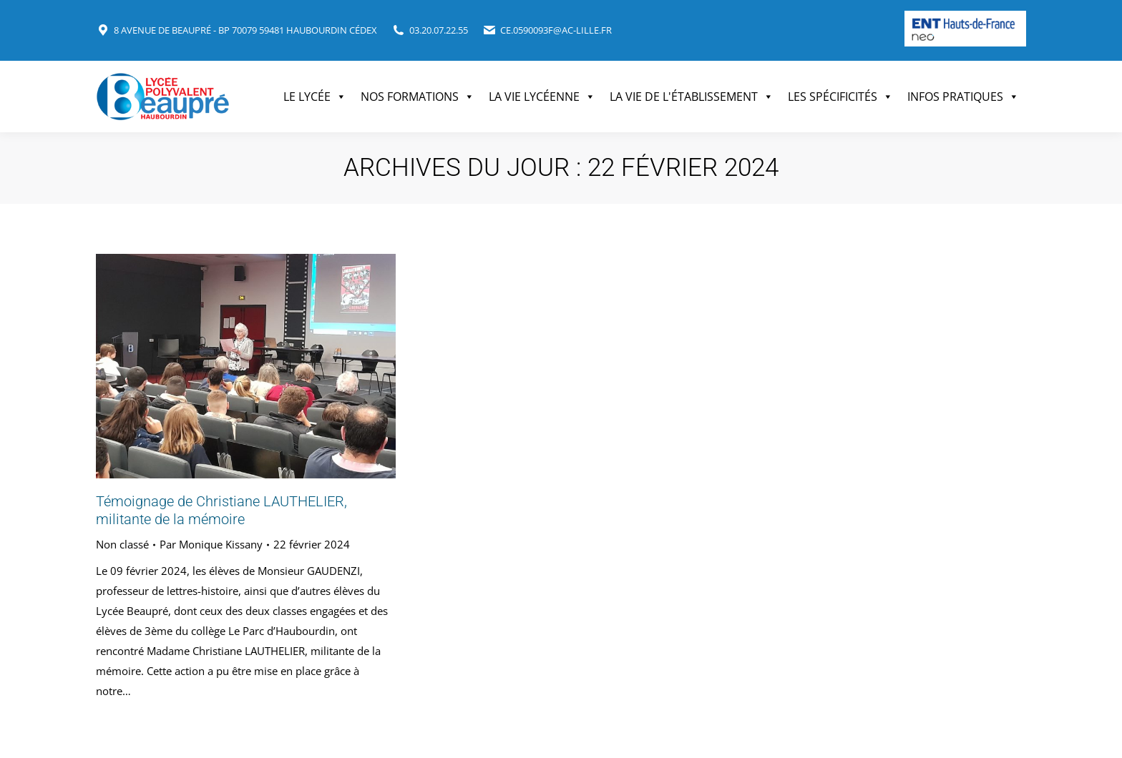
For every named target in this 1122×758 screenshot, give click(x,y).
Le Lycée (314, 96)
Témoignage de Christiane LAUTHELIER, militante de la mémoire (221, 510)
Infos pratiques (963, 96)
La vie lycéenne (542, 96)
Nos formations (417, 96)
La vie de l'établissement (692, 96)
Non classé (122, 544)
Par (211, 544)
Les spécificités (840, 96)
